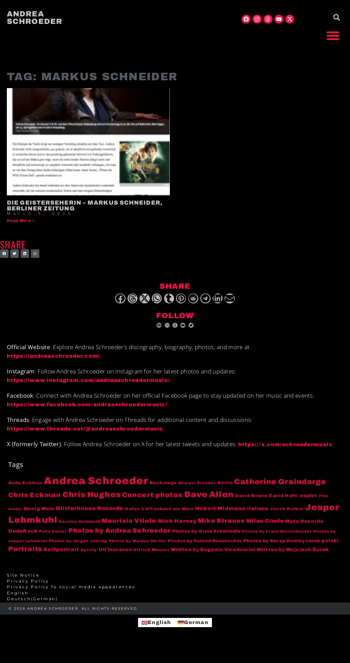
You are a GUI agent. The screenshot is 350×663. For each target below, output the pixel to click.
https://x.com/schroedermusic (285, 453)
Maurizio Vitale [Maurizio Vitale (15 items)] (129, 529)
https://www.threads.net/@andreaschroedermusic (85, 437)
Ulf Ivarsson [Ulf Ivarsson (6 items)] (115, 558)
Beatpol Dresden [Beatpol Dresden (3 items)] (197, 492)
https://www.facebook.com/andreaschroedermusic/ (87, 413)
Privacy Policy (28, 589)
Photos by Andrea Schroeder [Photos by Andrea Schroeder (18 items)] (119, 539)
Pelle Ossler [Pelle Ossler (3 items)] (53, 540)
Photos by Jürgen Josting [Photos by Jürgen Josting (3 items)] (78, 549)
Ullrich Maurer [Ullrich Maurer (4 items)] (151, 558)
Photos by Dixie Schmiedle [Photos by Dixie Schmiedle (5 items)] (206, 540)
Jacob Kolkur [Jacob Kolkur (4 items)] (287, 517)
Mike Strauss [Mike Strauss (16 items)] (221, 529)
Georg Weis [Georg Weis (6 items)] (39, 517)
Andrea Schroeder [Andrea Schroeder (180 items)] (96, 489)
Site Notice (23, 583)
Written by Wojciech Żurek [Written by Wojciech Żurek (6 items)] (293, 558)
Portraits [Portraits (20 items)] (25, 557)
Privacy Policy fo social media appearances (71, 595)
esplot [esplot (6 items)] (309, 504)
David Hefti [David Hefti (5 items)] (283, 504)
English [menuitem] (159, 622)
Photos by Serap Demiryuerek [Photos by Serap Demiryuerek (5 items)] (281, 549)
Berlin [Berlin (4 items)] (225, 491)
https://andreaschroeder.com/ (53, 365)
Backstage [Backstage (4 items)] (163, 491)
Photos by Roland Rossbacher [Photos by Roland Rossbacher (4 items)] (205, 549)
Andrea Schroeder (34, 18)
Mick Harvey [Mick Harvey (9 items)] (177, 529)
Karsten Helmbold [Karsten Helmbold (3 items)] (79, 530)
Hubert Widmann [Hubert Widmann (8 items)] (220, 517)
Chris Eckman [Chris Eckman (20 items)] (34, 503)
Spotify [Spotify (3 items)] (89, 559)
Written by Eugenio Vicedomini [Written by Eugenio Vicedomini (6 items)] (213, 558)
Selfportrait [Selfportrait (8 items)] (61, 558)
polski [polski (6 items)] (330, 549)
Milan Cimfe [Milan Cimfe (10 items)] (265, 529)
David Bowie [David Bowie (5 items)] (251, 504)
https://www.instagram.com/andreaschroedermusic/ (88, 389)
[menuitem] (175, 601)
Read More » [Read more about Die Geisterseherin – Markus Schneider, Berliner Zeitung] (21, 220)
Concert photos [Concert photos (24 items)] (152, 503)
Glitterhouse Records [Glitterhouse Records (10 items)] (89, 517)
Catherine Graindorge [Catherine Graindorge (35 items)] (280, 490)
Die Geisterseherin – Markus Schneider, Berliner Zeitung (85, 205)
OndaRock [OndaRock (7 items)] (23, 539)
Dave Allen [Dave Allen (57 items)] (209, 503)
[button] (333, 35)
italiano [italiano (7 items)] (258, 517)
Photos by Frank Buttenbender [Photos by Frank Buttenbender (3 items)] (277, 540)
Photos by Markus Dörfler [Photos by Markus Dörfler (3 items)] (137, 549)
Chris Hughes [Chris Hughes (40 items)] (92, 503)
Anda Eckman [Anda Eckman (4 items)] (25, 491)
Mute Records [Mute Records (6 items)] (304, 529)
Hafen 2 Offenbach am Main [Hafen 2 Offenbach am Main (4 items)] (159, 517)
